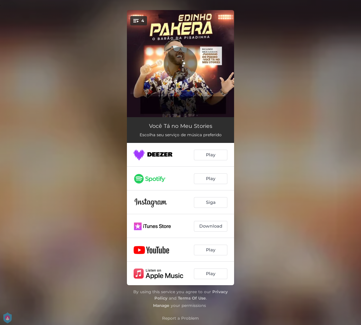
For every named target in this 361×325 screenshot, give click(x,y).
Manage (161, 305)
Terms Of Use (192, 298)
